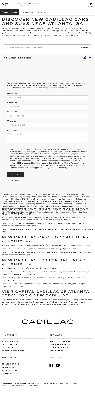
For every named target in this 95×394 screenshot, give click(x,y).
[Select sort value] (89, 58)
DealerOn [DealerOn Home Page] (23, 383)
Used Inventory (10, 344)
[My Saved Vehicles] (90, 5)
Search (84, 48)
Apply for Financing (60, 341)
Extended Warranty (60, 344)
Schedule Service (59, 348)
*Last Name (12, 103)
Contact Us (8, 367)
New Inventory (10, 341)
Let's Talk (15, 174)
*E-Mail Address (13, 112)
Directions (27, 12)
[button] (9, 12)
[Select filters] (84, 58)
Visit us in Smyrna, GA (60, 302)
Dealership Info (10, 364)
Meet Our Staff (10, 370)
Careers (6, 373)
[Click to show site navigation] (90, 12)
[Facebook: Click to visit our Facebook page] (52, 365)
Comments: (12, 130)
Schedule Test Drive (13, 351)
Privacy (38, 383)
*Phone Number (13, 121)
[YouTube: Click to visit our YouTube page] (59, 365)
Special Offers (10, 348)
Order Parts (56, 351)
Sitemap (31, 383)
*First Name (12, 93)
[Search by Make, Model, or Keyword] (44, 48)
